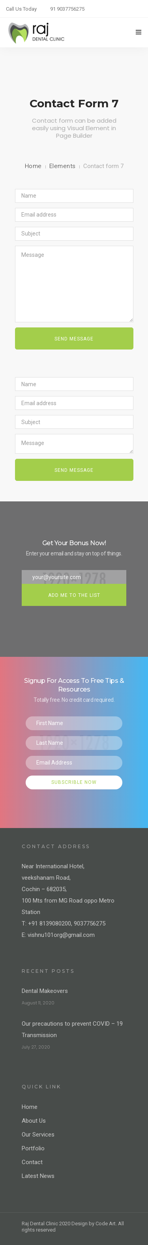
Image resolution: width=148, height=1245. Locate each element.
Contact (32, 1162)
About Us (34, 1120)
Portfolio (33, 1148)
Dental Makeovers (45, 991)
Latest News (38, 1176)
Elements (62, 166)
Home (33, 166)
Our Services (38, 1134)
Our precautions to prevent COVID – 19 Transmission (72, 1029)
